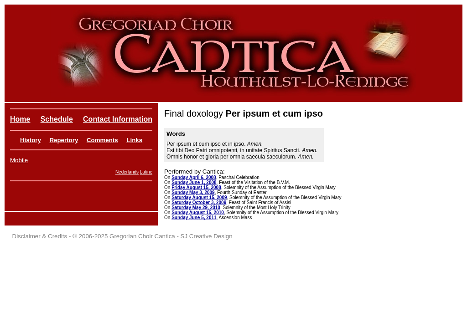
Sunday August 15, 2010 (197, 212)
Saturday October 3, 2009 (198, 202)
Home (20, 119)
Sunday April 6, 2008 (193, 177)
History (30, 140)
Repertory (63, 140)
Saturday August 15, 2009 (199, 197)
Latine (146, 171)
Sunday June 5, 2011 (193, 217)
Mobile (19, 160)
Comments (102, 140)
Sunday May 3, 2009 (193, 192)
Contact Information (117, 119)
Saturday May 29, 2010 (195, 207)
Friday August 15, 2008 (196, 187)
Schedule (57, 119)
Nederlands (127, 171)
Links (134, 140)
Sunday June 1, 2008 (193, 182)
